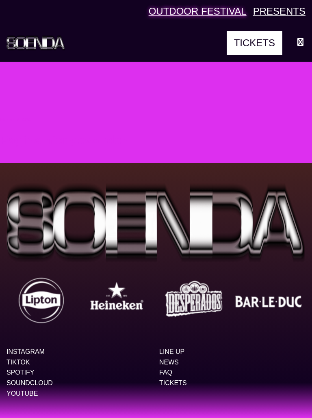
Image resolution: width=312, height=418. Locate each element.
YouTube (22, 393)
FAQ (165, 372)
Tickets (254, 42)
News (169, 362)
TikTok (18, 362)
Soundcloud (29, 382)
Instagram (25, 351)
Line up (171, 351)
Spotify (20, 372)
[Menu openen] (300, 43)
